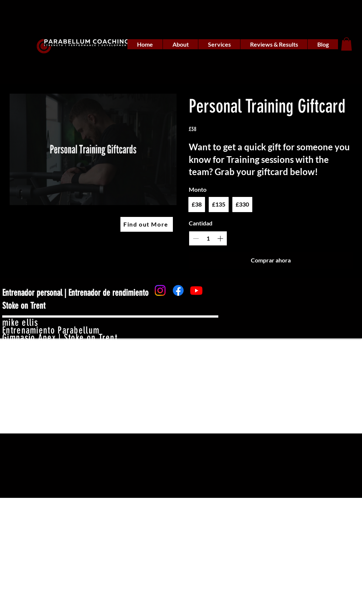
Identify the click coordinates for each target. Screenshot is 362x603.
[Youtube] (196, 290)
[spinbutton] (208, 238)
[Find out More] (146, 224)
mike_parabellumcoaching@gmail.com (73, 353)
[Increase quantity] (220, 238)
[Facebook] (178, 290)
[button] (346, 44)
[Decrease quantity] (195, 238)
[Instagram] (160, 290)
